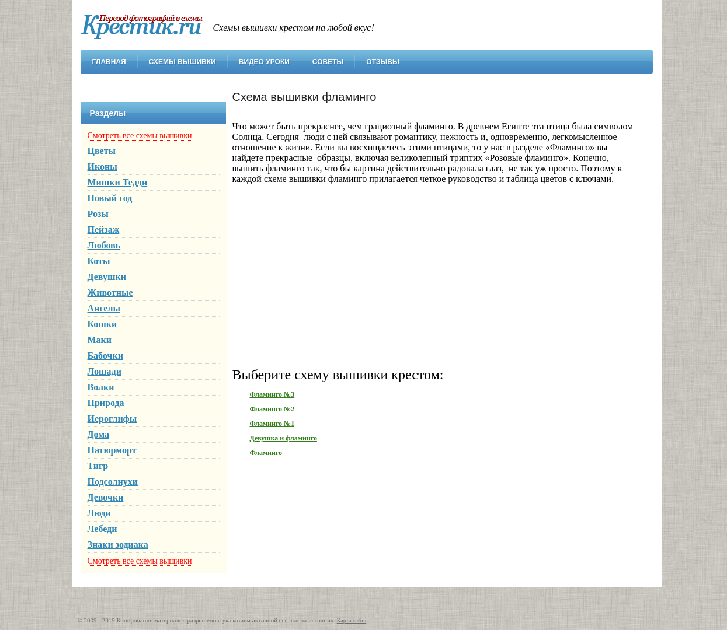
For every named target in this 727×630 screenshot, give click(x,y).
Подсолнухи (113, 482)
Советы (327, 62)
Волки (101, 387)
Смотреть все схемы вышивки (140, 135)
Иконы (102, 167)
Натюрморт (112, 450)
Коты (99, 261)
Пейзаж (104, 230)
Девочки (106, 497)
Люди (100, 513)
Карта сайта (352, 620)
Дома (99, 434)
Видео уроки (264, 62)
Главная (109, 62)
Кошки (102, 324)
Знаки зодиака (118, 545)
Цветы (102, 151)
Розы (98, 214)
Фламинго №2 (272, 409)
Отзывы (382, 62)
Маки (100, 340)
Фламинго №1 (272, 423)
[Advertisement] (436, 274)
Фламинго (266, 453)
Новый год (110, 198)
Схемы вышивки (182, 62)
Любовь (104, 245)
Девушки (107, 277)
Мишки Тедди (118, 182)
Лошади (104, 371)
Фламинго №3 (272, 394)
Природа (106, 403)
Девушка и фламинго (283, 438)
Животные (110, 293)
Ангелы (104, 308)
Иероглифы (112, 419)
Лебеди (102, 529)
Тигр (98, 466)
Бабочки (105, 355)
